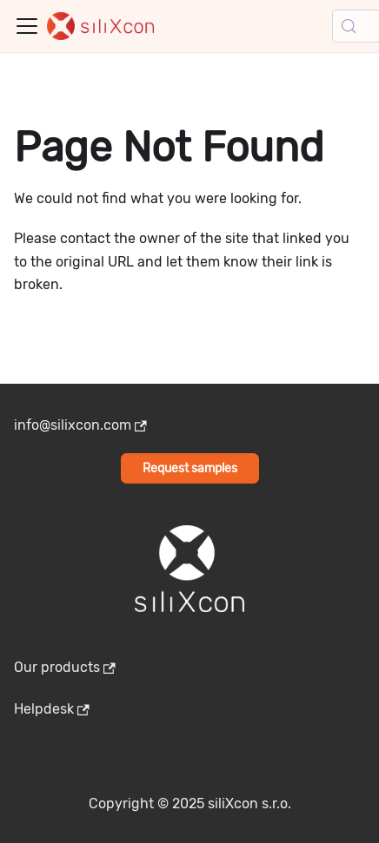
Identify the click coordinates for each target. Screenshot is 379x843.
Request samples (190, 468)
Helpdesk (52, 709)
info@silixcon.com (80, 425)
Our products (65, 667)
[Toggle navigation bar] (27, 26)
